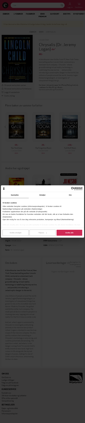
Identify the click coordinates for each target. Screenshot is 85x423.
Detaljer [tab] (42, 195)
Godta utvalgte (15, 233)
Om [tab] (70, 195)
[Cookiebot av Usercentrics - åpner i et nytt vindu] (72, 188)
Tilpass (42, 233)
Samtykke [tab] (15, 195)
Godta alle (69, 233)
